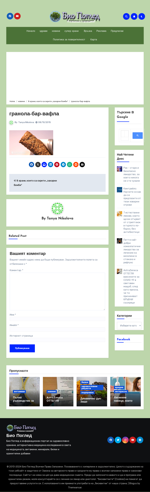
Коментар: (16, 270)
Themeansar (75, 487)
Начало (31, 31)
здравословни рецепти (89, 387)
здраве (43, 31)
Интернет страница (21, 336)
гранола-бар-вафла (35, 114)
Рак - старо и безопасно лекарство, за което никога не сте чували (131, 174)
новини (56, 31)
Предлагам (117, 31)
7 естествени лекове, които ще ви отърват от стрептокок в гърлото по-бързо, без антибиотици (132, 222)
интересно (121, 391)
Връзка (87, 31)
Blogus (133, 483)
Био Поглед (19, 436)
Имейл (14, 325)
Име (13, 314)
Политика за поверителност (69, 40)
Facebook (123, 339)
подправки (87, 392)
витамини (19, 391)
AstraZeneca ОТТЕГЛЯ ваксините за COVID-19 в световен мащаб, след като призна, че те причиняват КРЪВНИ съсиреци (131, 286)
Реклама (101, 31)
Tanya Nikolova (26, 122)
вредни (119, 387)
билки (84, 382)
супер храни (71, 31)
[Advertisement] (75, 75)
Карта (93, 40)
